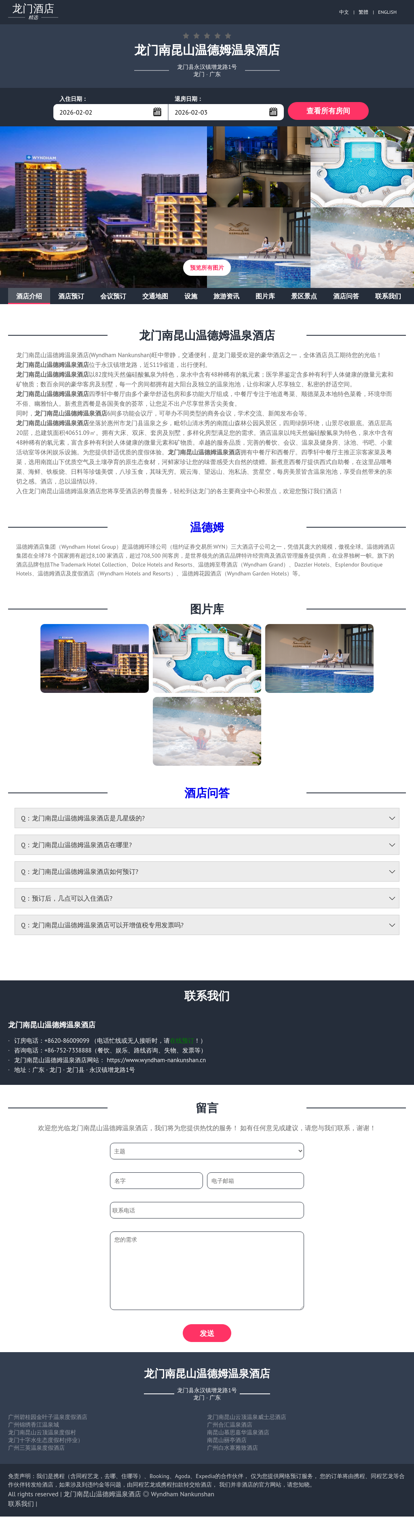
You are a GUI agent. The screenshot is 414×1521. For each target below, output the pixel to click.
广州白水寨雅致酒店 (232, 1452)
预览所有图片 (207, 269)
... (157, 111)
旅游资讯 (226, 298)
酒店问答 (346, 298)
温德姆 (207, 529)
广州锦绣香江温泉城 (33, 1429)
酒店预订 (71, 298)
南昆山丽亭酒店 (227, 1444)
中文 (344, 12)
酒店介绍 (29, 298)
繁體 (363, 12)
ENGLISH (387, 12)
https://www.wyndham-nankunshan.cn (156, 1062)
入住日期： (73, 98)
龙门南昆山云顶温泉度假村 (42, 1436)
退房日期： (189, 98)
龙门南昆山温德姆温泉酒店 (102, 1498)
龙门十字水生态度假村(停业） (45, 1444)
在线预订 (182, 1042)
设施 (190, 298)
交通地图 (155, 298)
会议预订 (113, 298)
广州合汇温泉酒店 (229, 1429)
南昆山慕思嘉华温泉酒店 (238, 1436)
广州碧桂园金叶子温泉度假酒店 (47, 1421)
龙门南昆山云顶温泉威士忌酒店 (246, 1421)
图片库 (265, 298)
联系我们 (388, 298)
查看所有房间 (328, 112)
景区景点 (304, 298)
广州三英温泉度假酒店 (36, 1452)
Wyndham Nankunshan (182, 1498)
